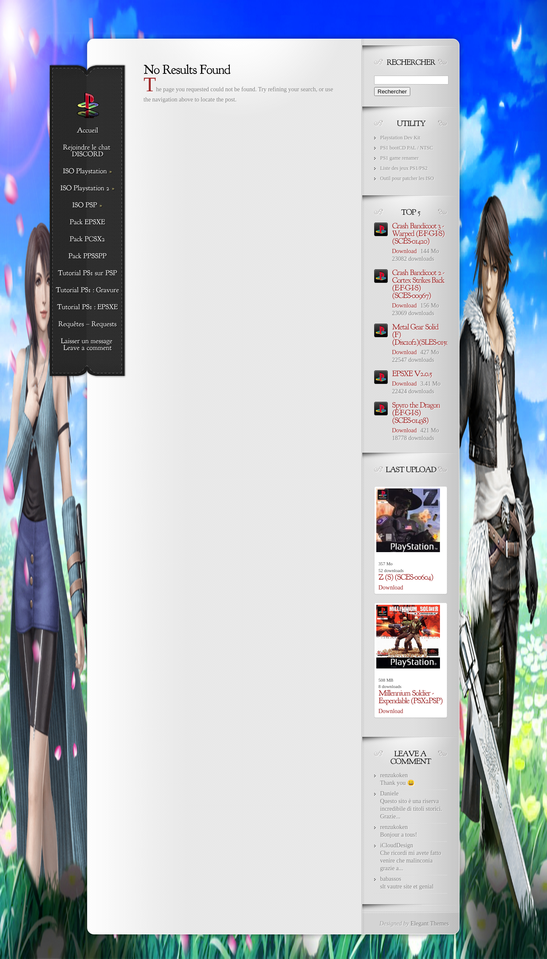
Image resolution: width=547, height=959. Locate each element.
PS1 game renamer (399, 158)
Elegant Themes (430, 923)
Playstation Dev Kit (400, 138)
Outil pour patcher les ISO (407, 178)
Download (404, 251)
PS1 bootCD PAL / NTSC (406, 148)
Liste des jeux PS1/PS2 (404, 168)
